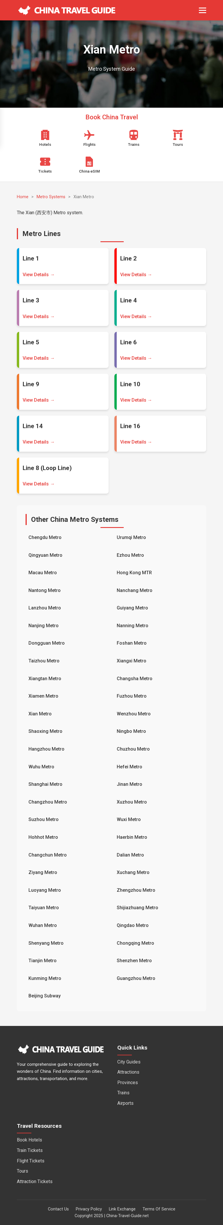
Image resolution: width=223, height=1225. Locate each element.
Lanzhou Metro (44, 608)
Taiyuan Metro (43, 907)
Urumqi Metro (131, 537)
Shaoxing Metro (45, 731)
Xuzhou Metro (132, 802)
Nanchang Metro (134, 590)
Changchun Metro (47, 855)
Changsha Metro (134, 678)
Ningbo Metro (131, 731)
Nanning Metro (132, 625)
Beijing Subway (44, 996)
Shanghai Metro (45, 784)
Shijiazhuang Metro (137, 907)
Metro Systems (51, 196)
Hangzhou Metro (46, 749)
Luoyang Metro (44, 890)
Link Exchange (122, 1209)
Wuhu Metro (41, 767)
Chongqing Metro (135, 943)
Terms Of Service (159, 1209)
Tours (22, 1171)
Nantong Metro (44, 590)
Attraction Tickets (35, 1181)
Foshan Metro (132, 643)
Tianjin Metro (42, 960)
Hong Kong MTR (134, 572)
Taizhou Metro (44, 661)
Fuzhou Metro (132, 696)
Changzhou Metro (47, 802)
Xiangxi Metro (131, 661)
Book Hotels (29, 1140)
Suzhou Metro (43, 819)
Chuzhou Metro (133, 749)
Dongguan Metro (46, 643)
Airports (125, 1103)
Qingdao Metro (133, 925)
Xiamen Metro (43, 696)
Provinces (127, 1082)
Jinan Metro (129, 784)
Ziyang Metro (42, 872)
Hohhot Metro (43, 837)
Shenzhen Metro (134, 960)
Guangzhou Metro (136, 978)
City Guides (129, 1062)
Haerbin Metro (132, 837)
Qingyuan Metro (45, 555)
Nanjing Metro (43, 625)
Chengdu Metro (45, 537)
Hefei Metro (129, 767)
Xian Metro (40, 714)
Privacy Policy (89, 1209)
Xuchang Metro (133, 872)
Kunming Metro (44, 978)
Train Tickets (30, 1150)
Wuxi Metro (129, 819)
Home (22, 196)
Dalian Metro (130, 855)
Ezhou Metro (130, 555)
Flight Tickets (30, 1161)
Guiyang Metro (132, 608)
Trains (123, 1092)
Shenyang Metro (46, 943)
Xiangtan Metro (44, 678)
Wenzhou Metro (134, 714)
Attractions (128, 1072)
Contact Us (58, 1209)
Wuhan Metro (42, 925)
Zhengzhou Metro (136, 890)
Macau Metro (42, 572)
